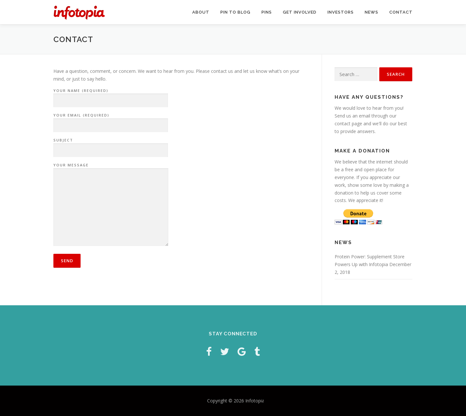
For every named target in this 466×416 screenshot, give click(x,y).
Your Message (110, 205)
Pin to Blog (235, 12)
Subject (110, 145)
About (200, 12)
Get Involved (299, 12)
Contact (401, 12)
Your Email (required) (110, 120)
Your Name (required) (110, 96)
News (371, 12)
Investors (340, 12)
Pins (266, 12)
